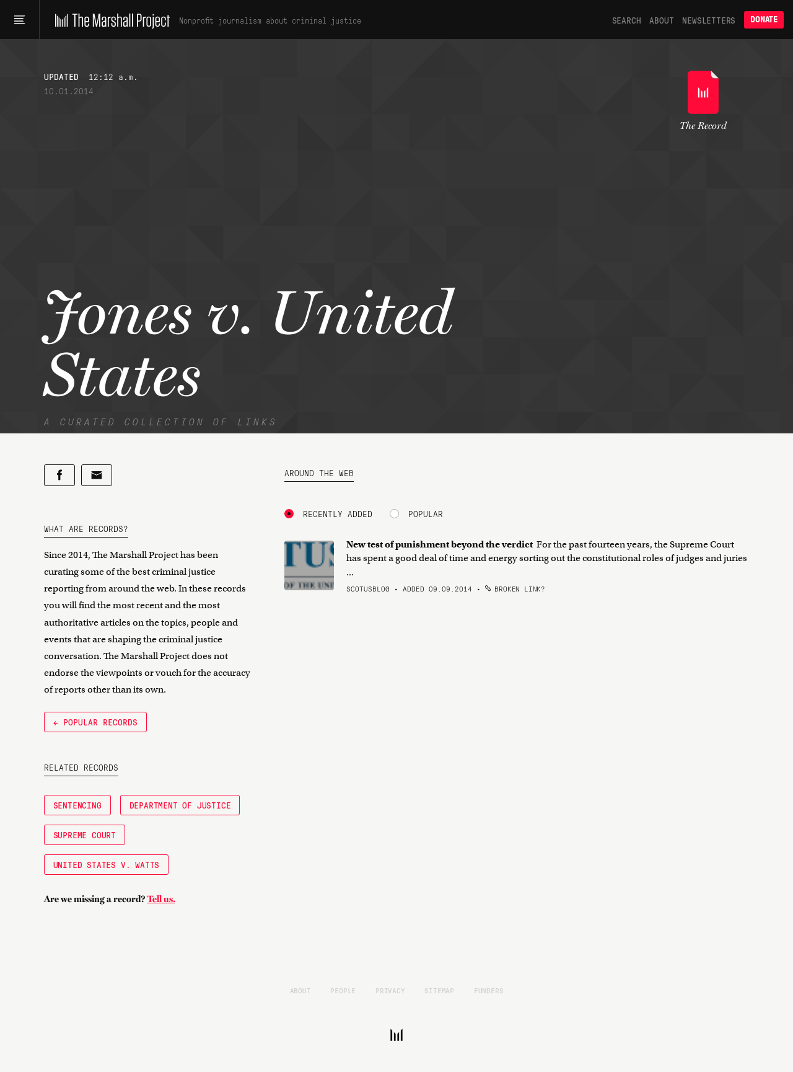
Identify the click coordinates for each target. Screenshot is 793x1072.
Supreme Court (84, 834)
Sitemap (439, 990)
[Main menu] (19, 20)
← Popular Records (95, 721)
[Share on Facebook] (59, 475)
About (661, 19)
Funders (489, 990)
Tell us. (161, 899)
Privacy (390, 990)
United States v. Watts (106, 864)
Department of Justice (180, 804)
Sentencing (77, 804)
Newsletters (708, 19)
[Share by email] (96, 475)
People (343, 990)
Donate (764, 19)
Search (626, 19)
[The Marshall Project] (109, 20)
